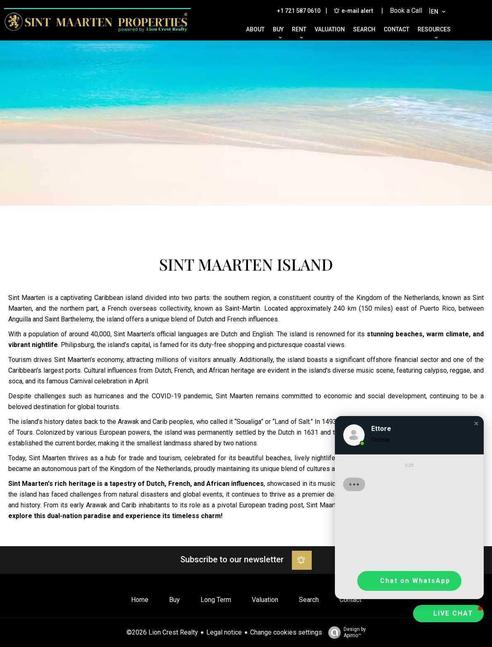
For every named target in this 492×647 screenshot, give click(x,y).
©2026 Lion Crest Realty (162, 632)
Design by (345, 632)
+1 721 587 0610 (298, 10)
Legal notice (224, 632)
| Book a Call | (406, 10)
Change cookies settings (286, 632)
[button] (476, 423)
